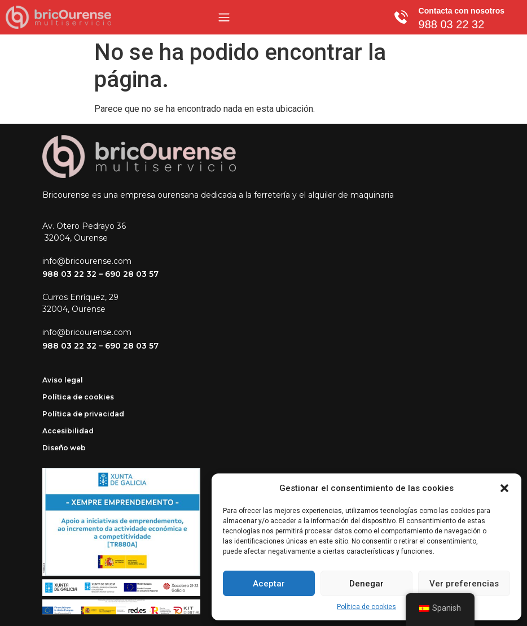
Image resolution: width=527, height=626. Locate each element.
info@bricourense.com (86, 261)
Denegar (366, 584)
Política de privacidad (83, 414)
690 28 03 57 (132, 274)
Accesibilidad (68, 431)
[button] (504, 488)
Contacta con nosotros (461, 10)
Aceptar (269, 584)
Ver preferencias (464, 584)
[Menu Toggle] (224, 17)
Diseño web (64, 448)
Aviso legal (62, 380)
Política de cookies (366, 607)
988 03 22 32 (69, 274)
